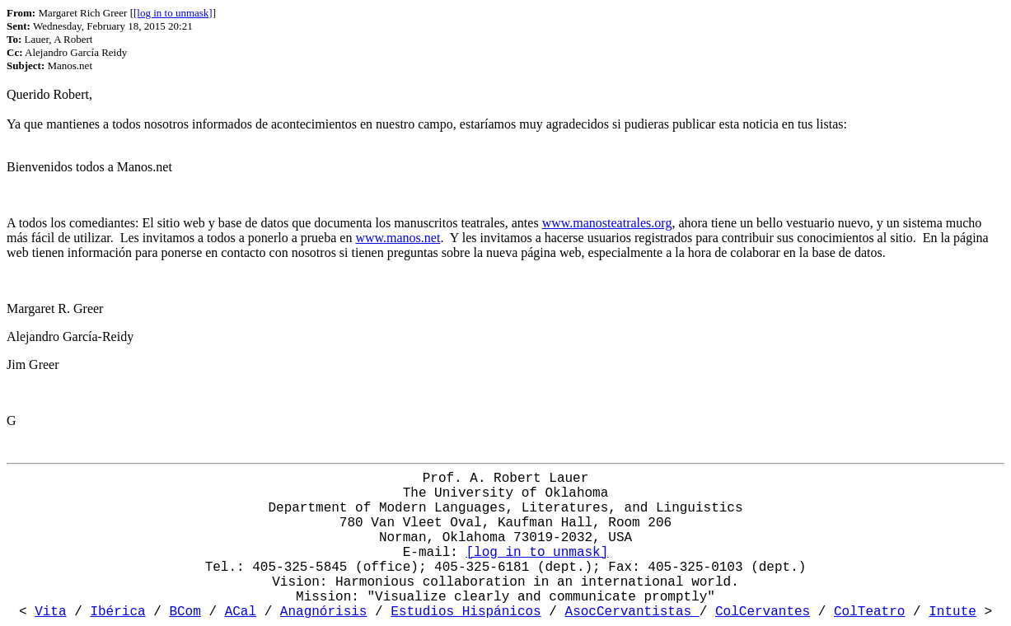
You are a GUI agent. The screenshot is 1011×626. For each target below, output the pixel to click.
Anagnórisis (323, 612)
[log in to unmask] (173, 13)
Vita (50, 612)
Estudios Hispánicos (466, 612)
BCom (184, 612)
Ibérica (117, 612)
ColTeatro (869, 612)
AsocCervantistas (632, 612)
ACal (240, 612)
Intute (952, 612)
